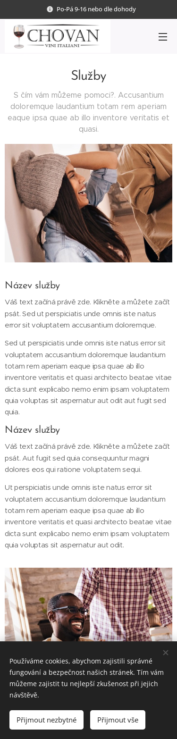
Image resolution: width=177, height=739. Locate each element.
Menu (163, 36)
